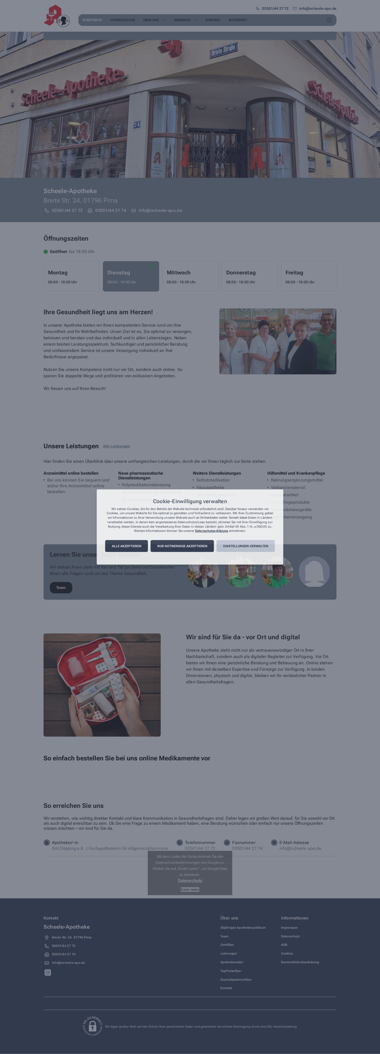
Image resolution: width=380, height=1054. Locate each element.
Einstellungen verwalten (245, 546)
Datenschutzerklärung (211, 531)
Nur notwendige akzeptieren (182, 546)
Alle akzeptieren (126, 546)
